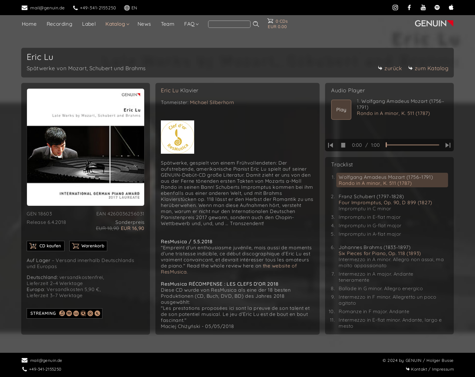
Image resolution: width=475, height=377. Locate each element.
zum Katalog (428, 68)
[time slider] (412, 145)
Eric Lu (180, 90)
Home (29, 24)
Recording (60, 24)
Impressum (430, 369)
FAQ (189, 24)
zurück (390, 68)
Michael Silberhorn (212, 102)
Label (89, 24)
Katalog (115, 24)
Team (168, 24)
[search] (229, 24)
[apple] (451, 7)
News (144, 24)
